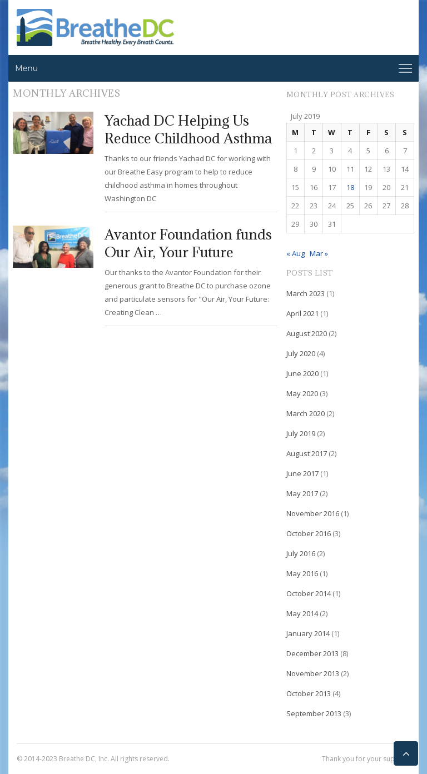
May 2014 (302, 613)
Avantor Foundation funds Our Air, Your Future (188, 243)
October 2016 (308, 533)
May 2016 (302, 573)
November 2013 (312, 673)
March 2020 (305, 413)
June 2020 (302, 373)
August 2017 (306, 453)
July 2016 (300, 553)
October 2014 (308, 593)
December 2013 (312, 653)
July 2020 (300, 353)
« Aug (295, 253)
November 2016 (312, 513)
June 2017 (302, 473)
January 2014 (308, 633)
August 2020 (306, 333)
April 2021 (302, 313)
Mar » (319, 253)
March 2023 (305, 293)
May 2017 (302, 493)
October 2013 (308, 693)
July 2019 (300, 433)
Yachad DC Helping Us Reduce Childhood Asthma (188, 129)
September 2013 (313, 713)
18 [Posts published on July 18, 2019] (350, 187)
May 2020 (302, 393)
